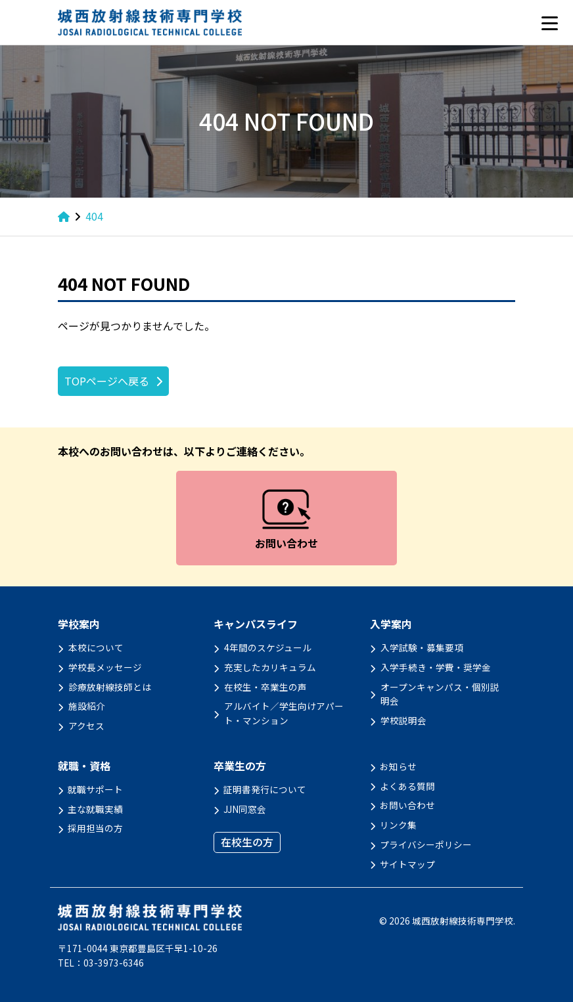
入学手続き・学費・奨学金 (435, 667)
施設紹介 (86, 705)
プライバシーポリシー (426, 844)
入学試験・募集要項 (421, 647)
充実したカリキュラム (270, 667)
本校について (96, 647)
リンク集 (398, 824)
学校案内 (79, 624)
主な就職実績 (95, 809)
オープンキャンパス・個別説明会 (439, 694)
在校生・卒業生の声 (265, 686)
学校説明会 (403, 720)
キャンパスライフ (256, 624)
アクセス (86, 725)
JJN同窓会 (244, 809)
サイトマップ (407, 864)
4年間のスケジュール (267, 647)
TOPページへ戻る (106, 381)
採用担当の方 (95, 828)
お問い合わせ (407, 805)
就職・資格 (84, 766)
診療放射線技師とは (109, 686)
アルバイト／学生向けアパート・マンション (284, 713)
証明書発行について (264, 789)
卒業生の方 (240, 766)
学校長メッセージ (105, 667)
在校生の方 (247, 842)
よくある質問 (407, 786)
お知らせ (398, 766)
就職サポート (95, 789)
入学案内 (391, 624)
